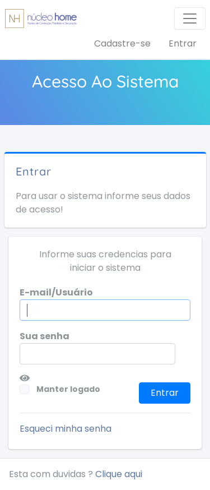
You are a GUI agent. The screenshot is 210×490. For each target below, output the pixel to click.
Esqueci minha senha (65, 428)
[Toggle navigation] (190, 18)
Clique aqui (118, 474)
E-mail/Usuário (56, 292)
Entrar (183, 43)
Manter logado (61, 389)
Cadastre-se (122, 43)
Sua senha (44, 336)
